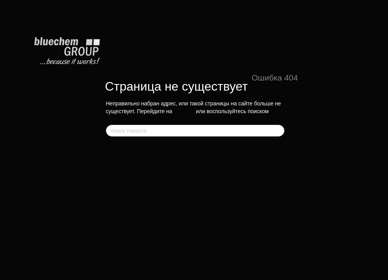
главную (184, 111)
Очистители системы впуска (224, 201)
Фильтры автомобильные (301, 223)
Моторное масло (208, 172)
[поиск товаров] (278, 130)
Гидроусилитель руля (215, 187)
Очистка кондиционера (217, 216)
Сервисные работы (292, 208)
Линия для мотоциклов (297, 172)
